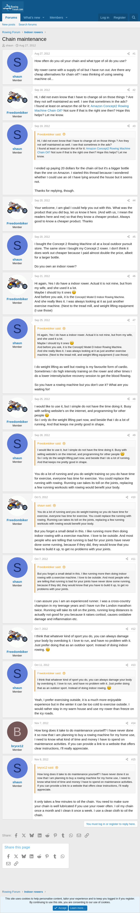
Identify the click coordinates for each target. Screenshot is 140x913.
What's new (32, 17)
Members (56, 17)
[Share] (128, 53)
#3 (134, 126)
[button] (44, 17)
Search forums (28, 24)
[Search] (133, 17)
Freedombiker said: (49, 134)
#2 (134, 89)
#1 (134, 53)
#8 (134, 399)
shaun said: (44, 505)
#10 (133, 497)
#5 (134, 236)
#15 (133, 759)
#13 (133, 665)
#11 (133, 559)
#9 (134, 435)
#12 (133, 628)
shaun (9, 45)
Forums (11, 17)
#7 (134, 320)
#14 (133, 723)
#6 (134, 276)
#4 (134, 200)
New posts (8, 24)
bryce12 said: (45, 767)
